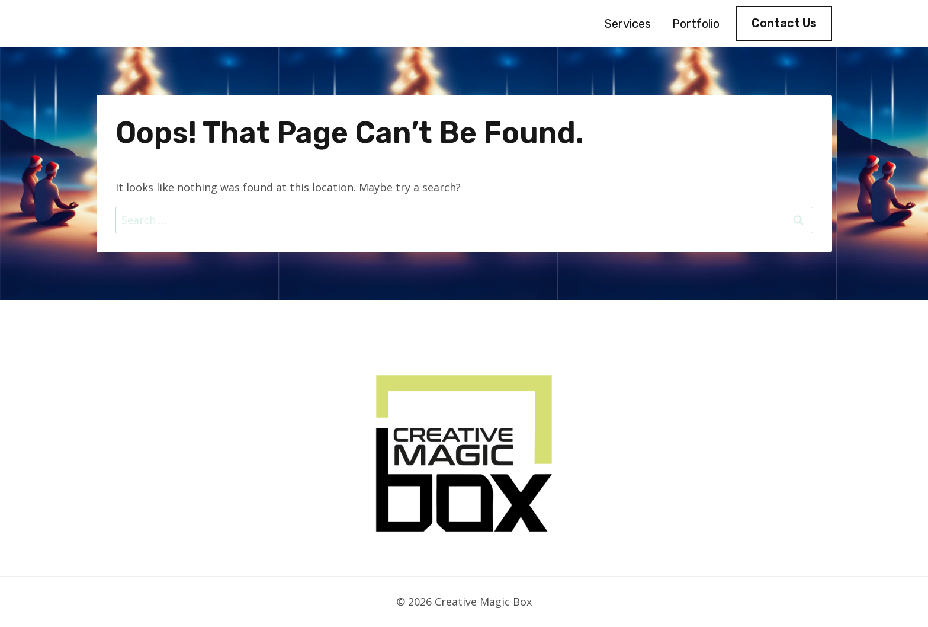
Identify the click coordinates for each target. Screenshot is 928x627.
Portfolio (696, 24)
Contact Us (784, 23)
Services (628, 24)
